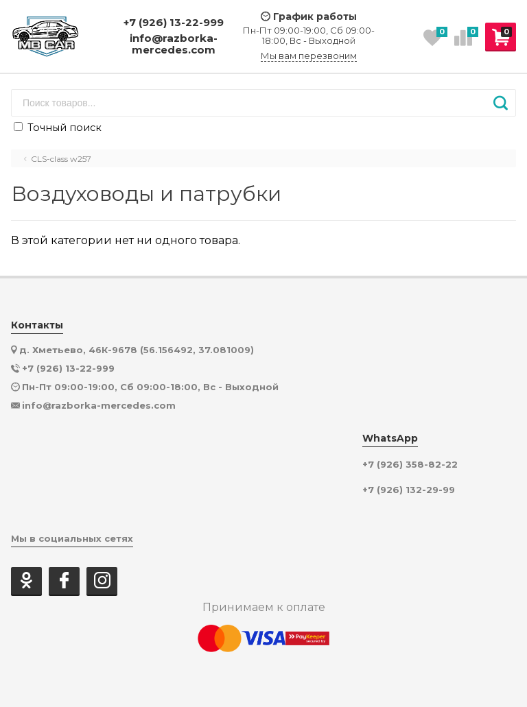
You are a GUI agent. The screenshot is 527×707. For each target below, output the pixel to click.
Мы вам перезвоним (309, 56)
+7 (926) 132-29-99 (408, 490)
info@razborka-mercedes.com (174, 44)
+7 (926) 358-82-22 (410, 464)
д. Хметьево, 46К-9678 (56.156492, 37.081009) (136, 349)
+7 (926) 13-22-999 (174, 22)
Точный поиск (58, 127)
